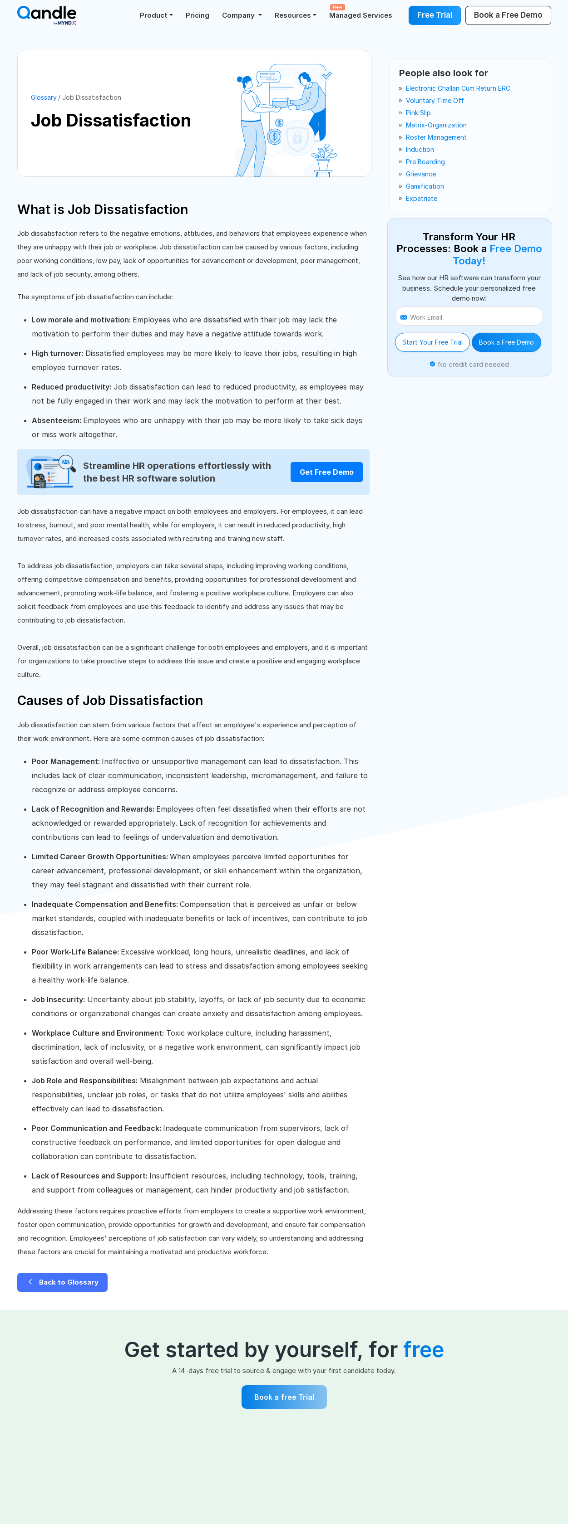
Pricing (197, 15)
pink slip (418, 113)
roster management (436, 137)
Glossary (44, 97)
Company (239, 15)
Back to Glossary (62, 1282)
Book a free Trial (284, 1397)
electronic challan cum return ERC (458, 88)
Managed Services (360, 11)
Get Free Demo (327, 472)
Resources (293, 15)
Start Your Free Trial (432, 342)
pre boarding (425, 162)
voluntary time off (435, 100)
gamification (425, 186)
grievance (421, 174)
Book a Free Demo (506, 342)
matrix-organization (436, 125)
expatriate (421, 198)
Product (154, 15)
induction (420, 149)
